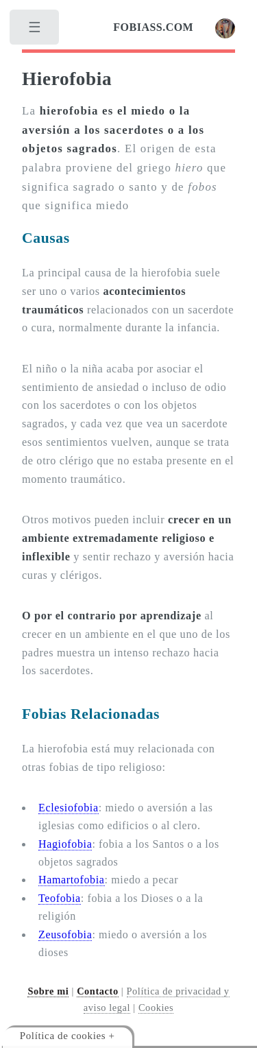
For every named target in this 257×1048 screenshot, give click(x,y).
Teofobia (59, 898)
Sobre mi (48, 991)
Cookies (155, 1007)
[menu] (35, 31)
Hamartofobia (71, 879)
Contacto (98, 991)
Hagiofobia (65, 844)
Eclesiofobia (68, 807)
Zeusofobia (65, 934)
